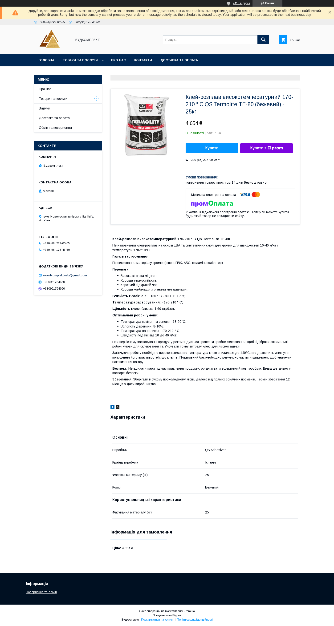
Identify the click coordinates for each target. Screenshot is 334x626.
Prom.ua (189, 611)
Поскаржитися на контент (158, 619)
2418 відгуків (241, 3)
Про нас (118, 60)
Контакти (143, 60)
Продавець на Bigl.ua (167, 615)
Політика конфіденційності (195, 619)
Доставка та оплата (179, 60)
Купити (212, 148)
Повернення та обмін (41, 592)
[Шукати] (263, 39)
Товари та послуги (80, 60)
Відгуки (44, 108)
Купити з (266, 148)
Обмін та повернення (55, 127)
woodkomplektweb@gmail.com (65, 275)
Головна (46, 60)
